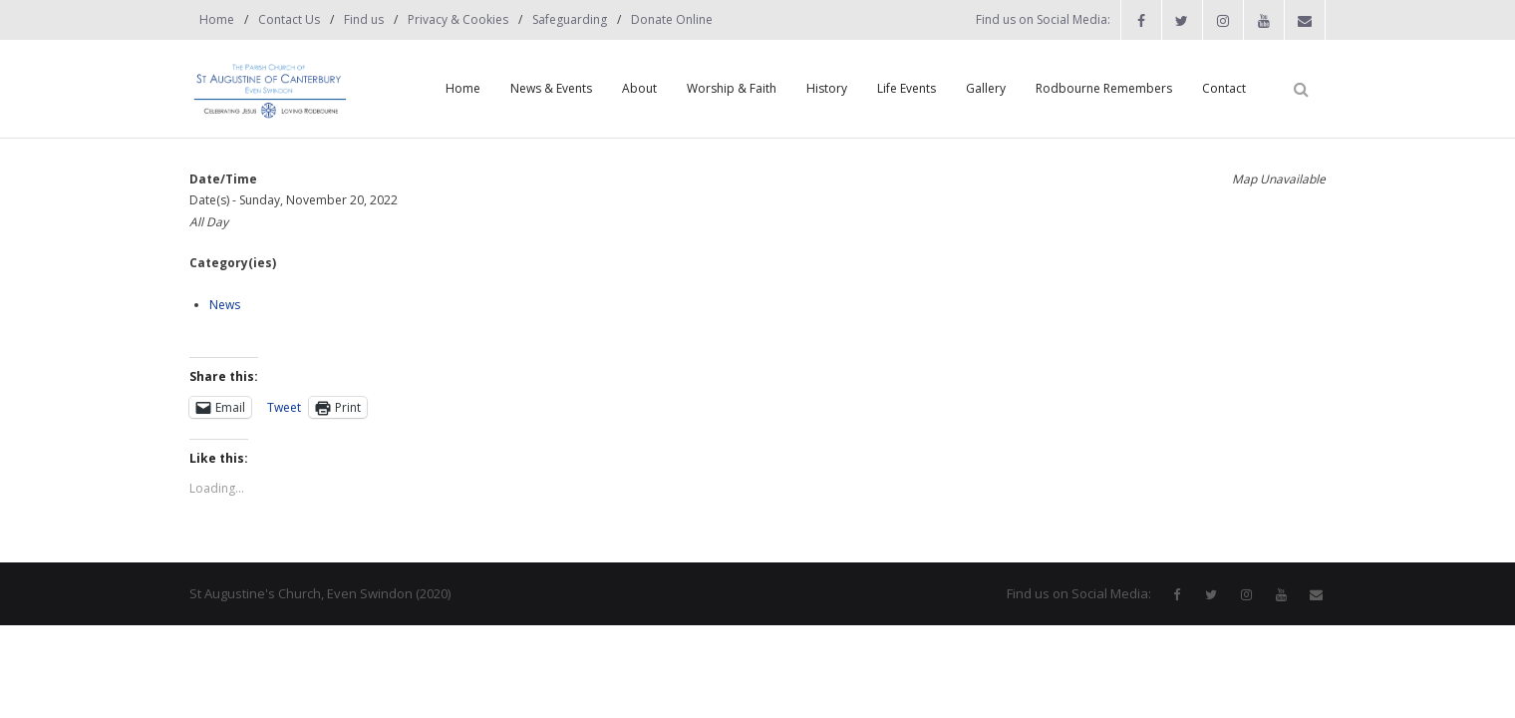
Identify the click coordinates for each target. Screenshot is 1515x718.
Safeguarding (569, 19)
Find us (364, 19)
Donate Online (672, 19)
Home (216, 19)
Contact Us (289, 19)
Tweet (284, 407)
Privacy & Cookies (458, 19)
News (224, 304)
